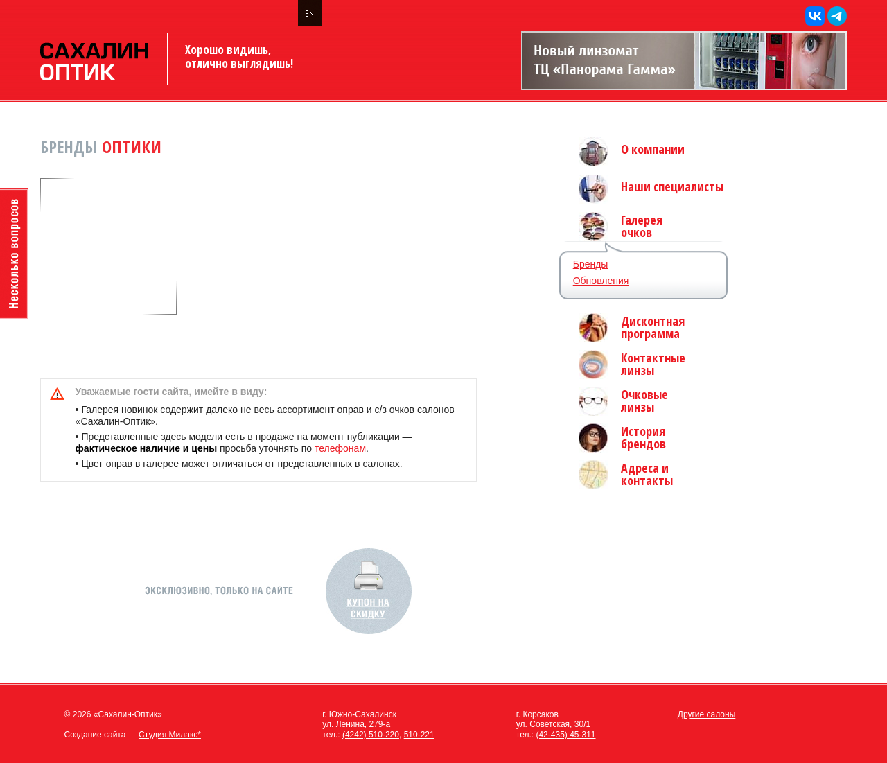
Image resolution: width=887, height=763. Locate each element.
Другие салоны (707, 714)
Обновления (601, 280)
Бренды (590, 264)
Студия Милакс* (170, 734)
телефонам (340, 448)
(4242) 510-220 (370, 734)
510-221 (419, 734)
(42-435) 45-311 (565, 734)
